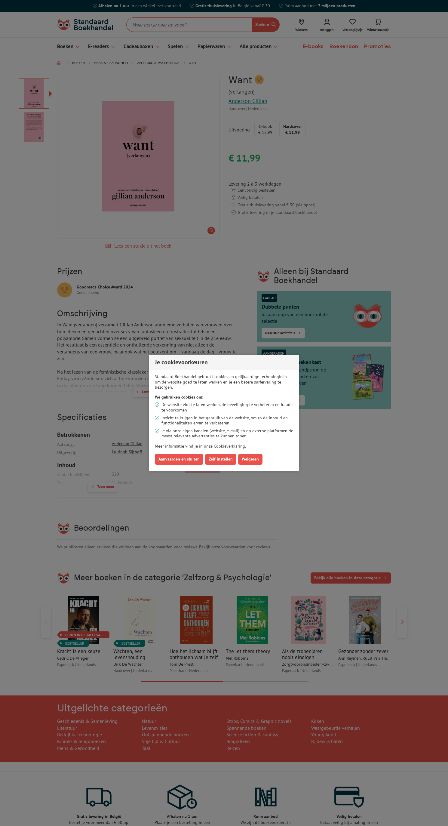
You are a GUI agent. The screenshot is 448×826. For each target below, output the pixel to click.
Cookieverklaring (229, 446)
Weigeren (250, 459)
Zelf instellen (221, 459)
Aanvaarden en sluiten (179, 459)
